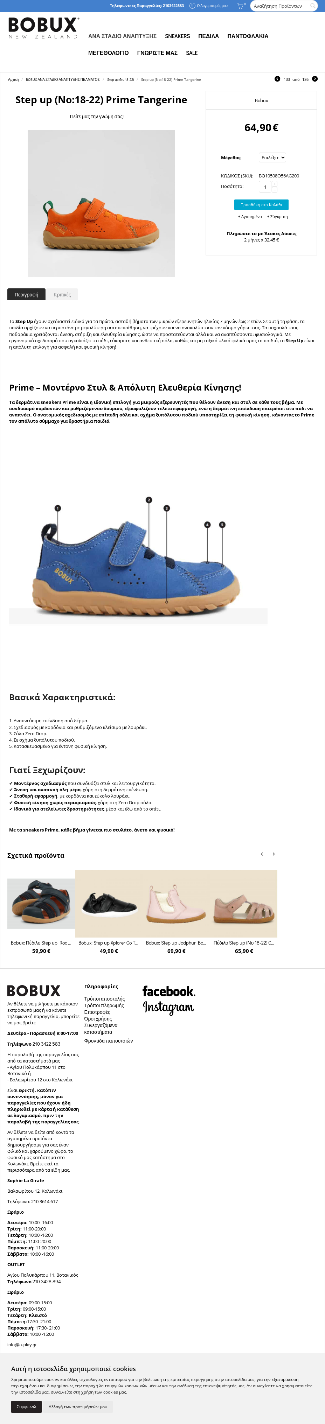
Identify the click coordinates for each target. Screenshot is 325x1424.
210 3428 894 (46, 1281)
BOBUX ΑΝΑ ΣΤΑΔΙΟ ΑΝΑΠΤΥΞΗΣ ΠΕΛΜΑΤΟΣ (62, 79)
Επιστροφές (97, 1012)
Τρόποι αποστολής (104, 998)
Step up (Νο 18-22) (120, 79)
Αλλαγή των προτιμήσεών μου (78, 1407)
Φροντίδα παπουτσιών (108, 1040)
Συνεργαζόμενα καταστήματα (101, 1028)
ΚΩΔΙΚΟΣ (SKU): (237, 176)
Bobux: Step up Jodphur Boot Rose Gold (176, 942)
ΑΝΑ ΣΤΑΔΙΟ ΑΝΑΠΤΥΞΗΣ (122, 36)
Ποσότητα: (232, 186)
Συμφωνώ (26, 1407)
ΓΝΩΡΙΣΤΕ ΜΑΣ (157, 52)
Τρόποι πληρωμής (104, 1005)
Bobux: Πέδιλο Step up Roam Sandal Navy (41, 942)
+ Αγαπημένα (250, 216)
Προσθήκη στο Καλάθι (261, 204)
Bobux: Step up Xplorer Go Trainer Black (108, 942)
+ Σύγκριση (277, 216)
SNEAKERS (177, 36)
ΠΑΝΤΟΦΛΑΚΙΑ (247, 36)
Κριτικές (62, 294)
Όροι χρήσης (98, 1018)
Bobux (261, 100)
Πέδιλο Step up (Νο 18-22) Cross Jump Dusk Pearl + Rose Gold (244, 942)
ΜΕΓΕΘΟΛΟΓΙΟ (108, 52)
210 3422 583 (46, 1043)
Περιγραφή (26, 294)
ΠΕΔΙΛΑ (208, 36)
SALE (192, 52)
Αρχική (13, 79)
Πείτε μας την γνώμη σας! (97, 116)
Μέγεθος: (231, 157)
